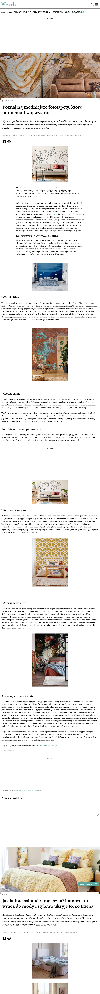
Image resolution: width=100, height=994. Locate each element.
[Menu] (97, 4)
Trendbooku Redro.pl (47, 750)
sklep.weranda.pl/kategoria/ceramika (27, 795)
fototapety (53, 219)
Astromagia (57, 12)
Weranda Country (22, 12)
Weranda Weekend (41, 12)
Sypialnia (6, 899)
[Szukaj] (92, 4)
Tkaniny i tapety (8, 105)
